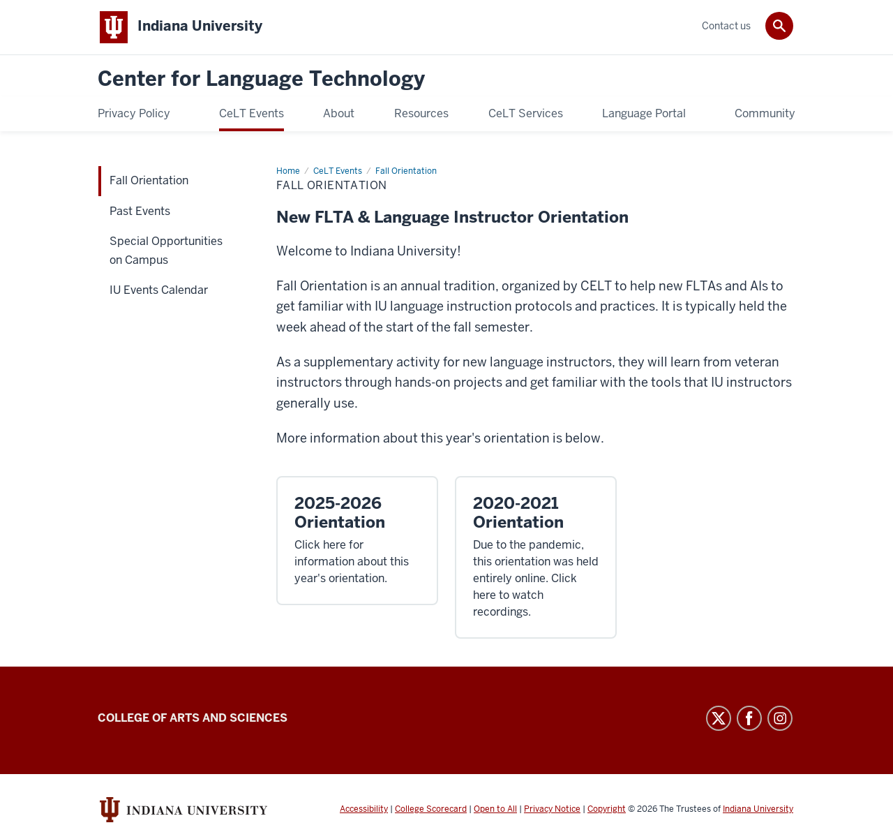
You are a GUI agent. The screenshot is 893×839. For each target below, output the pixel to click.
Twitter (718, 719)
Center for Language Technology (261, 79)
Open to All (495, 809)
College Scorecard (431, 809)
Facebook (749, 719)
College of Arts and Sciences (192, 718)
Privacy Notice (552, 809)
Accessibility (364, 809)
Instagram (780, 719)
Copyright (606, 809)
